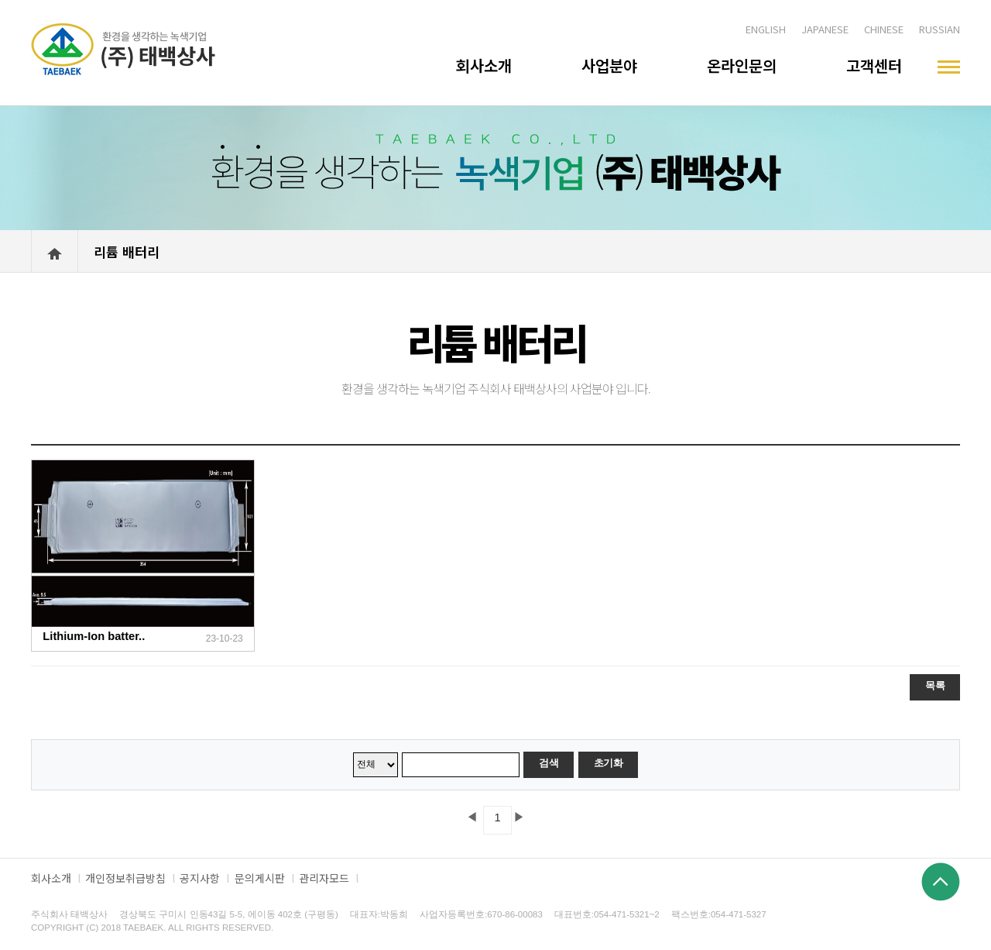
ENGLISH (766, 29)
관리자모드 (324, 878)
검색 (548, 763)
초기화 (608, 763)
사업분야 (609, 65)
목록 (935, 685)
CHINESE (884, 29)
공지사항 (200, 878)
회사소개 (484, 65)
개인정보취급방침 (125, 878)
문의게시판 (260, 878)
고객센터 (874, 65)
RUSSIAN (939, 29)
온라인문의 (742, 65)
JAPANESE (825, 29)
